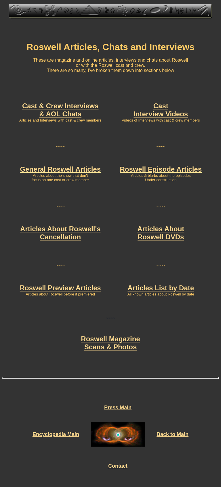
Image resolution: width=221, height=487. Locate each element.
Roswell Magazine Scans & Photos (110, 343)
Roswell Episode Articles (161, 169)
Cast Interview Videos (161, 110)
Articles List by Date (160, 288)
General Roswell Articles (60, 169)
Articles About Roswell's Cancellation (60, 233)
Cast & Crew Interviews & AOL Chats (60, 110)
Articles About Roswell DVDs (160, 233)
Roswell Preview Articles (60, 288)
